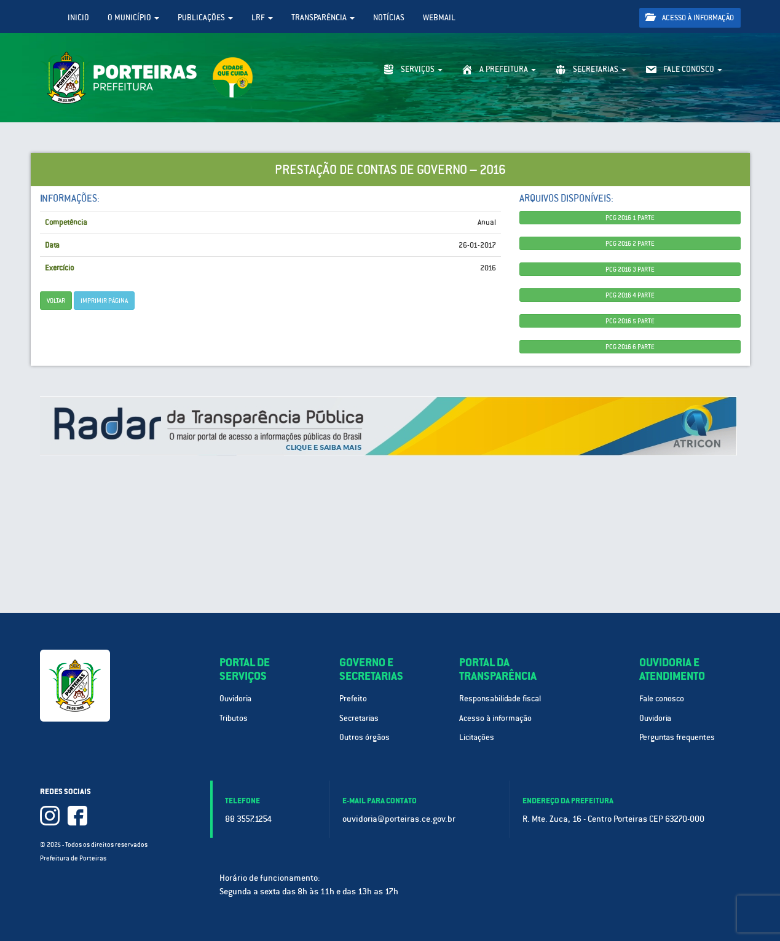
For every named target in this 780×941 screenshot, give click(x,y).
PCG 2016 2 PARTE (630, 243)
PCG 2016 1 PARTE (630, 217)
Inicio (78, 17)
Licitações (476, 737)
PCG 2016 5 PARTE (630, 321)
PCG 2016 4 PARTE (630, 295)
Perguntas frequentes (677, 737)
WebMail (439, 17)
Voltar (56, 300)
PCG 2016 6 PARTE (630, 346)
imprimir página (104, 300)
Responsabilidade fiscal (500, 698)
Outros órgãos (364, 737)
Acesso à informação (689, 17)
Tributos (233, 718)
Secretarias (359, 718)
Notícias (388, 17)
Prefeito (353, 698)
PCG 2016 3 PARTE (630, 269)
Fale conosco (661, 698)
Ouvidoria (235, 698)
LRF (262, 17)
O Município (133, 17)
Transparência (323, 17)
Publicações (205, 17)
